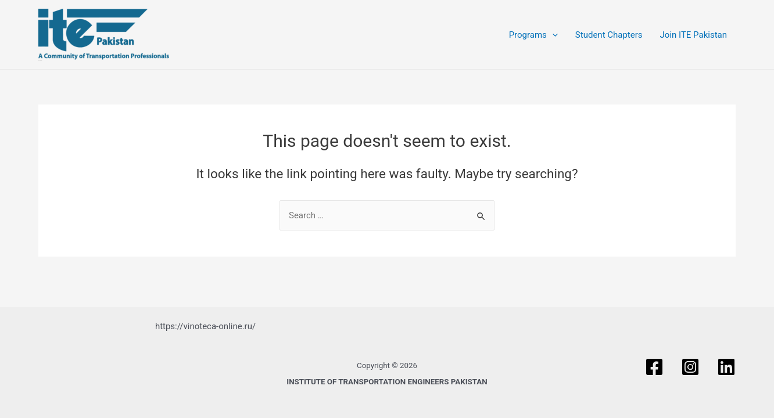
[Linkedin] (726, 367)
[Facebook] (654, 367)
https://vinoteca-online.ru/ (205, 326)
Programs (533, 35)
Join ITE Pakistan (693, 35)
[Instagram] (690, 367)
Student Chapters (609, 35)
